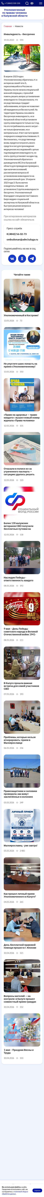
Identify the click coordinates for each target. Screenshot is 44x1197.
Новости (19, 26)
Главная (8, 26)
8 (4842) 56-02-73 (17, 234)
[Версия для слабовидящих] (32, 3)
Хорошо (37, 1190)
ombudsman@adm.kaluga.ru (22, 239)
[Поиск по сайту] (27, 3)
